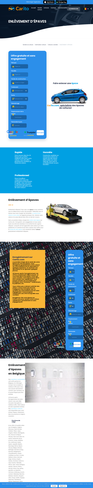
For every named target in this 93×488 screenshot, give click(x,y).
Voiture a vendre (53, 45)
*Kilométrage (32, 79)
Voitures (47, 8)
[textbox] (36, 75)
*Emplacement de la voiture (17, 88)
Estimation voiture (40, 45)
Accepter (54, 486)
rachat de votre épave (23, 181)
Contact (54, 8)
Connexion (74, 9)
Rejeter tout (63, 486)
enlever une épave (14, 472)
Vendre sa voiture (28, 45)
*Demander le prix (33, 87)
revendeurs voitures (17, 327)
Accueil (34, 8)
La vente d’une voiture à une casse (18, 165)
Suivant (40, 100)
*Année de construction (18, 71)
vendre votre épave (35, 171)
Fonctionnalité (62, 8)
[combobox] (36, 75)
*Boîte (13, 79)
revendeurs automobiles (18, 298)
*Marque (14, 63)
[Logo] (17, 9)
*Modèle (30, 63)
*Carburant (31, 71)
